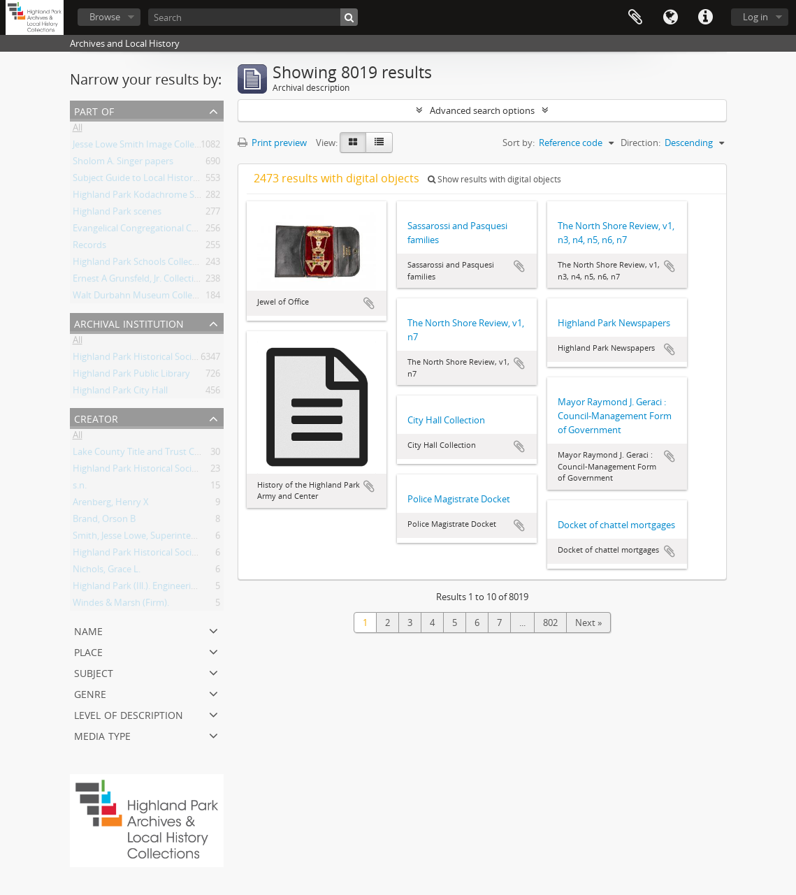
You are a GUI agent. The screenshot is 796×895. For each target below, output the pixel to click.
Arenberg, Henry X (111, 504)
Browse (104, 16)
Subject (93, 671)
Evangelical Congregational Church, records (162, 230)
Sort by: (518, 142)
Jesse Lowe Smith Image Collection (144, 146)
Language (670, 17)
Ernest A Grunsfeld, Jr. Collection (139, 281)
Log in (755, 16)
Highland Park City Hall (120, 392)
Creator (96, 417)
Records (89, 247)
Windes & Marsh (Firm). (121, 605)
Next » (588, 622)
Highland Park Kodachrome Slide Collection (162, 197)
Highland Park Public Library (131, 376)
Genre (90, 692)
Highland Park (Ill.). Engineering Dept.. (150, 588)
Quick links (705, 17)
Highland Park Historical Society (139, 359)
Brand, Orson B (104, 521)
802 (550, 622)
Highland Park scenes (117, 214)
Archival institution (129, 322)
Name (88, 629)
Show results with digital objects (494, 179)
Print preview (272, 142)
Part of (94, 110)
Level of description (128, 713)
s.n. (80, 487)
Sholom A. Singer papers (123, 163)
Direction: (640, 142)
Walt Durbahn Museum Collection (143, 297)
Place (88, 650)
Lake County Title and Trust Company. (152, 454)
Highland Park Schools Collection (141, 264)
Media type (102, 734)
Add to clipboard (369, 303)
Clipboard (635, 17)
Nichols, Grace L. (106, 571)
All (77, 130)
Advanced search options (482, 110)
